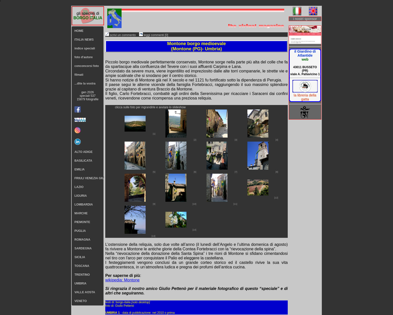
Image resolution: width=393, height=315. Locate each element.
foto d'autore (83, 57)
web (305, 59)
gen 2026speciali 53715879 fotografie (88, 95)
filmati (78, 74)
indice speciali (84, 48)
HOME (78, 31)
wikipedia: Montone (122, 280)
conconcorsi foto (86, 66)
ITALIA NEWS (84, 39)
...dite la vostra (84, 83)
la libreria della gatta (305, 97)
